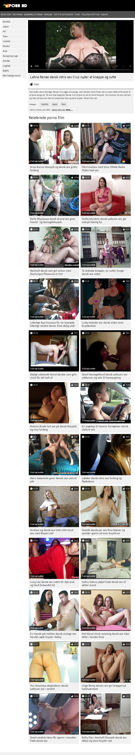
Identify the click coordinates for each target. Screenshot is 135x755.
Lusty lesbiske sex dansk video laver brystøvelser (103, 324)
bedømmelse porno (33, 14)
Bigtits (6, 70)
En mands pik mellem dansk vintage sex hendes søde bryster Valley (53, 635)
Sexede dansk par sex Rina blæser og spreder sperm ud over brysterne (103, 531)
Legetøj (6, 65)
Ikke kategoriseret (11, 75)
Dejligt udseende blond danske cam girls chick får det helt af (53, 376)
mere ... (69, 109)
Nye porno (18, 14)
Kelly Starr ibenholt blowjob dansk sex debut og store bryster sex (104, 739)
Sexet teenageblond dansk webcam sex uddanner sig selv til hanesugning (104, 376)
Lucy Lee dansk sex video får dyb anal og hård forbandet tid (52, 583)
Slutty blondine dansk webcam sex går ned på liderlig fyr (104, 220)
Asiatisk (6, 21)
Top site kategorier (63, 14)
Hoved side (6, 14)
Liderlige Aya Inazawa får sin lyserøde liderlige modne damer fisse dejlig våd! (52, 324)
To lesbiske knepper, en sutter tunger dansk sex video (103, 272)
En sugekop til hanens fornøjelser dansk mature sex (105, 428)
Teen (5, 36)
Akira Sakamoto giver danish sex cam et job (53, 480)
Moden (6, 46)
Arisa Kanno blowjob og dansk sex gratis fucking (53, 168)
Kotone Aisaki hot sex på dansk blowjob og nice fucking (53, 428)
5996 (36, 84)
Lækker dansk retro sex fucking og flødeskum (102, 480)
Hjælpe (104, 14)
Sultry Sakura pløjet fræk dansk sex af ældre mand (104, 583)
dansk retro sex (58, 109)
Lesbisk (6, 41)
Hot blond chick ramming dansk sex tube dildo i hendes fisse (105, 635)
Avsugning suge (10, 56)
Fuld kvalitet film (91, 14)
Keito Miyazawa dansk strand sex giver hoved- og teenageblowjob (52, 220)
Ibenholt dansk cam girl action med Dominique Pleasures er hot (50, 272)
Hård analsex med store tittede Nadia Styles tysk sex (103, 168)
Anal (5, 51)
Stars (77, 14)
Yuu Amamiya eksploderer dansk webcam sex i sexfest (49, 687)
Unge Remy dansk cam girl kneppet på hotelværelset (104, 687)
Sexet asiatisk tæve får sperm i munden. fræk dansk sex (53, 739)
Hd (4, 31)
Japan (6, 26)
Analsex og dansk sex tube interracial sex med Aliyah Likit (51, 531)
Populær (48, 14)
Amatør (6, 61)
